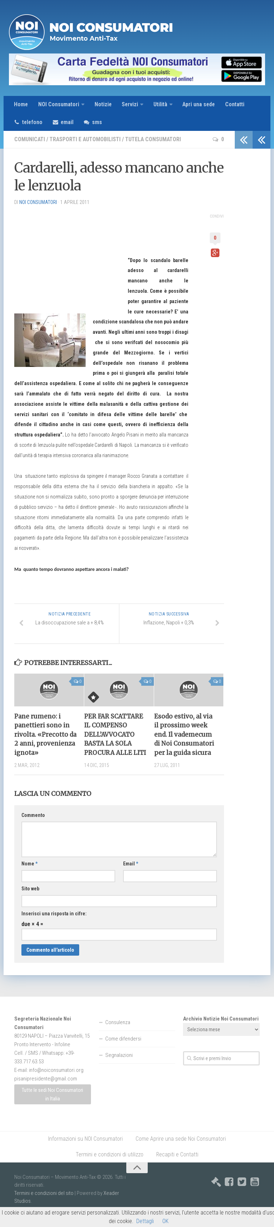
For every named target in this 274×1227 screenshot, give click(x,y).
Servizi (130, 104)
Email (130, 875)
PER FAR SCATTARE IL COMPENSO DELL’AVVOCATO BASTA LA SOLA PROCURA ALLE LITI (115, 736)
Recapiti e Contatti (177, 1165)
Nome (29, 875)
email (69, 122)
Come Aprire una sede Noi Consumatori (181, 1149)
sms (99, 122)
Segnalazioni (119, 1066)
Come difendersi (123, 1050)
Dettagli (145, 1221)
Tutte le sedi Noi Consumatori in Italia (52, 1105)
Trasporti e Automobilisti (86, 140)
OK (165, 1221)
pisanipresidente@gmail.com (45, 1090)
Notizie (103, 104)
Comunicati (30, 140)
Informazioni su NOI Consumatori (85, 1149)
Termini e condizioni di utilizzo (109, 1165)
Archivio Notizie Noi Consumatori (221, 1030)
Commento (33, 826)
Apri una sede (200, 104)
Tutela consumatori (157, 140)
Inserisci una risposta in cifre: (54, 924)
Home (21, 104)
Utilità (161, 104)
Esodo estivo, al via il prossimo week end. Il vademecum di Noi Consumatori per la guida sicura (184, 736)
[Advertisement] (67, 256)
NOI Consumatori (59, 104)
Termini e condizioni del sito (43, 1204)
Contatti (237, 104)
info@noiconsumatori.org (56, 1081)
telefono (33, 122)
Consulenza (117, 1033)
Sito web (30, 900)
